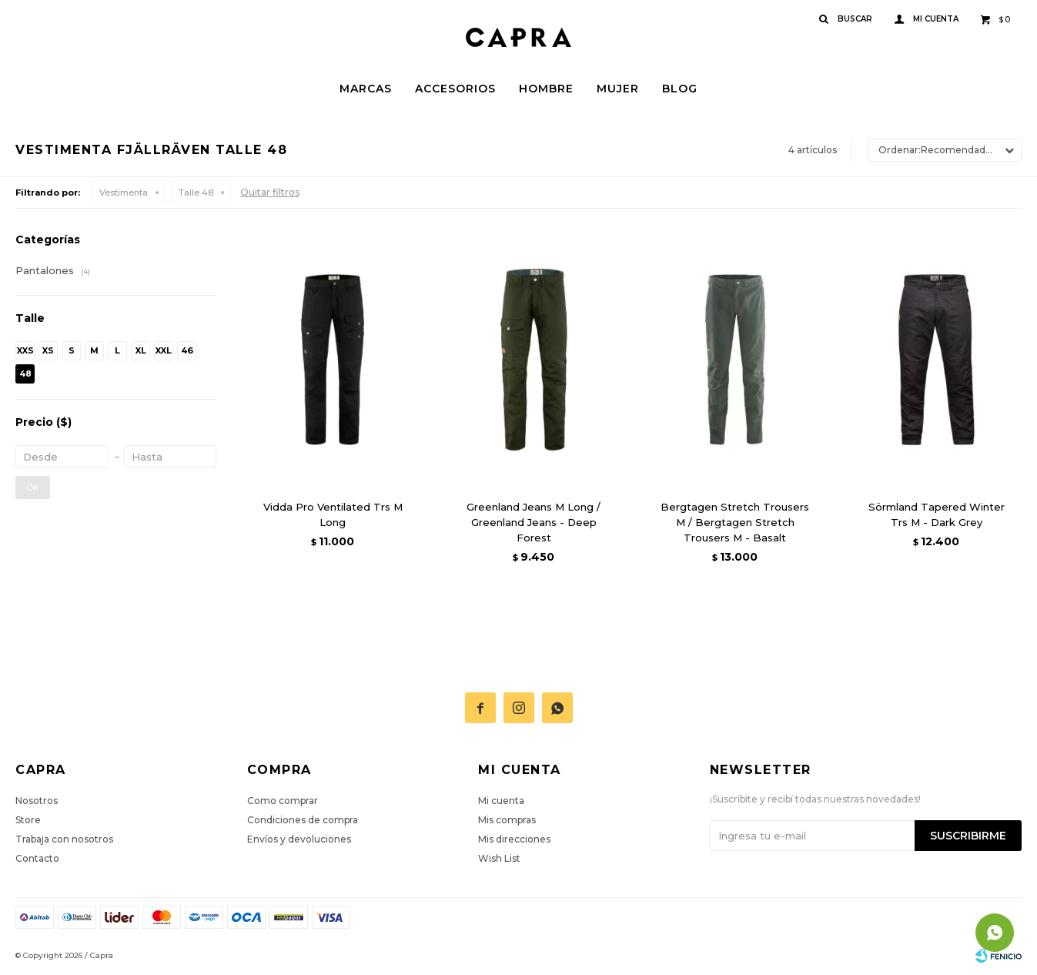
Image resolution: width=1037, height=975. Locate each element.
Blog (679, 88)
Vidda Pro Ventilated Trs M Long (333, 514)
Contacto (37, 858)
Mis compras (507, 820)
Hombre (546, 88)
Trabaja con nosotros (64, 839)
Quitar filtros (269, 192)
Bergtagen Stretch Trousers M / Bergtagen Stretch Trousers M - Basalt (735, 522)
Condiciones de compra (302, 820)
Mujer (618, 88)
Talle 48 (196, 192)
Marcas (366, 88)
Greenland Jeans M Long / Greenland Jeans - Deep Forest (533, 522)
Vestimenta (123, 192)
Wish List (499, 858)
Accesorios (455, 88)
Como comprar (282, 800)
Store (28, 820)
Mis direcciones (514, 839)
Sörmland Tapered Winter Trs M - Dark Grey (936, 514)
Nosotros (36, 800)
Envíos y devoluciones (299, 839)
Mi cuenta (501, 800)
